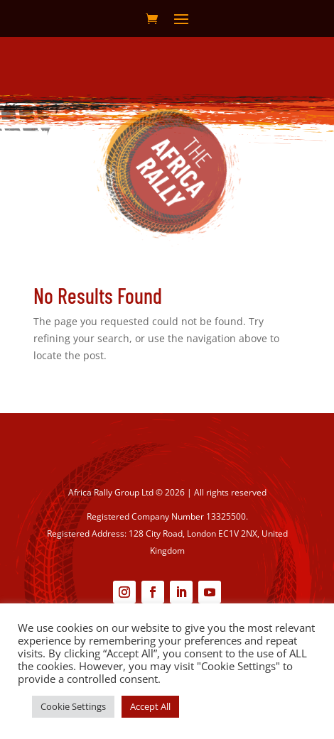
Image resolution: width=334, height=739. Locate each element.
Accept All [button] (150, 706)
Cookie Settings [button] (73, 706)
